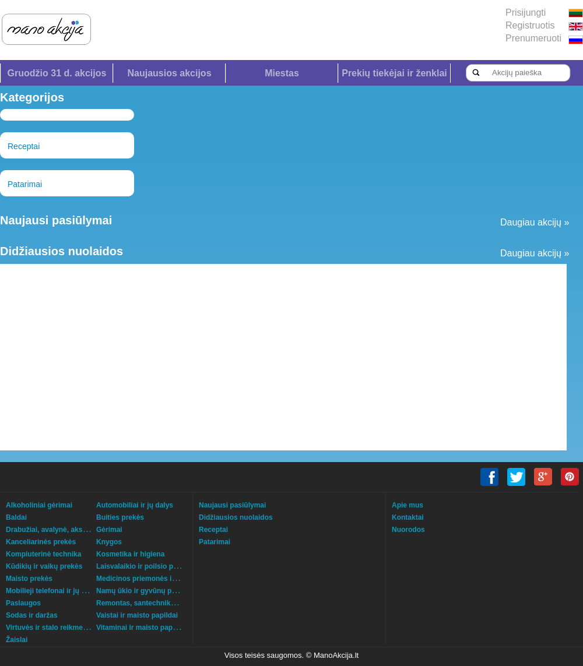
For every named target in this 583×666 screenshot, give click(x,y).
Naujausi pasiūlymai (232, 505)
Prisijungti (525, 12)
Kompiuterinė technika (43, 554)
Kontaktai (408, 517)
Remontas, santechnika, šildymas (152, 603)
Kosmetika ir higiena (130, 554)
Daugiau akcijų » (534, 222)
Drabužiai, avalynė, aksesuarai (56, 530)
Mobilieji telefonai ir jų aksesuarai (61, 591)
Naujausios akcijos (169, 73)
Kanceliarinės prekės (41, 542)
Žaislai (16, 640)
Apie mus (407, 505)
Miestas (282, 73)
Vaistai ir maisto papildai (137, 615)
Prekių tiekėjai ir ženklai (394, 73)
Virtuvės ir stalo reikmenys (50, 627)
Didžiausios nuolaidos (236, 517)
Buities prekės (120, 517)
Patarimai (25, 184)
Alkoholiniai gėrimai (39, 505)
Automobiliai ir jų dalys (134, 505)
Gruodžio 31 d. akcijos (57, 73)
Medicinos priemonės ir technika (150, 579)
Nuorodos (408, 530)
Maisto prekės (29, 579)
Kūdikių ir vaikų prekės (44, 566)
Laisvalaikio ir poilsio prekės (143, 566)
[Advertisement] (259, 357)
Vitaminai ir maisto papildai (141, 627)
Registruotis (529, 25)
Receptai (24, 146)
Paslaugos (23, 603)
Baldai (16, 517)
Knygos (109, 542)
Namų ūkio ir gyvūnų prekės (143, 591)
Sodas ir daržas (32, 615)
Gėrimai (109, 530)
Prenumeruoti (533, 38)
